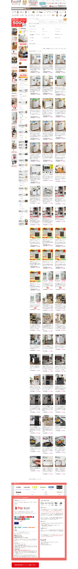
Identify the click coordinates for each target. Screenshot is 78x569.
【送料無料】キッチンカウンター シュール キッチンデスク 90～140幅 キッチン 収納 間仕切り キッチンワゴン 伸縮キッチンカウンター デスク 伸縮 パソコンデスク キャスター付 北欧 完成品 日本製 (47, 177)
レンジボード (32, 8)
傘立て (21, 168)
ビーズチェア (21, 216)
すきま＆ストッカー (22, 99)
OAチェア (21, 107)
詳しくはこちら (24, 500)
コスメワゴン (21, 149)
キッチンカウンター (37, 8)
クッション (21, 214)
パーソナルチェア (22, 208)
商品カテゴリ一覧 (31, 23)
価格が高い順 (58, 48)
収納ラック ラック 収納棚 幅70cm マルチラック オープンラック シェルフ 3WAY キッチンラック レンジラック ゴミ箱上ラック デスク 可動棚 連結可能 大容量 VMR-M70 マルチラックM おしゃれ (35, 347)
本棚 (41, 8)
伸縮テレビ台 (21, 135)
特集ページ (43, 34)
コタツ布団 (21, 198)
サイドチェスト (22, 109)
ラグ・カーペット (22, 225)
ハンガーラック (45, 8)
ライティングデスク (53, 8)
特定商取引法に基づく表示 (62, 21)
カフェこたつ (21, 196)
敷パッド (21, 190)
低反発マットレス (22, 185)
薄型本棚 (21, 117)
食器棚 (21, 94)
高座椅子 (21, 218)
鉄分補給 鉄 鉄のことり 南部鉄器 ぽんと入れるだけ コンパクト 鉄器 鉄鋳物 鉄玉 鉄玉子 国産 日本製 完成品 (35, 468)
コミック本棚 (21, 127)
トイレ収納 (63, 8)
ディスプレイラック (22, 119)
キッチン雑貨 (31, 40)
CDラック (21, 129)
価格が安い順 (52, 48)
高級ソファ (21, 204)
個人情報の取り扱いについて (53, 21)
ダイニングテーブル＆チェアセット (23, 85)
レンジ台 (21, 97)
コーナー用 (21, 137)
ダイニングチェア (22, 83)
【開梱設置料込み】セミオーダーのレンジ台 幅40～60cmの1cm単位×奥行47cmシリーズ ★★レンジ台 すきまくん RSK (60, 219)
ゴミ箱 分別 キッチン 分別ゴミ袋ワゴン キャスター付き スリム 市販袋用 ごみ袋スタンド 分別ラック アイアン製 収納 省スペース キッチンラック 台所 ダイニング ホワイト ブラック (35, 367)
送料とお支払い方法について (43, 21)
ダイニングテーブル (22, 81)
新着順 (62, 48)
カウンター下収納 (57, 31)
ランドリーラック (59, 8)
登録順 (65, 48)
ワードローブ (21, 157)
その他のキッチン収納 (32, 31)
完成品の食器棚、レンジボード (59, 34)
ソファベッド (21, 206)
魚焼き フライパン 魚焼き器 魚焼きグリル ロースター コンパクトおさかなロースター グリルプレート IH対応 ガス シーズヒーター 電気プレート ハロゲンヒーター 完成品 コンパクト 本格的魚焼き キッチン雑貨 (60, 449)
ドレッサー (48, 8)
